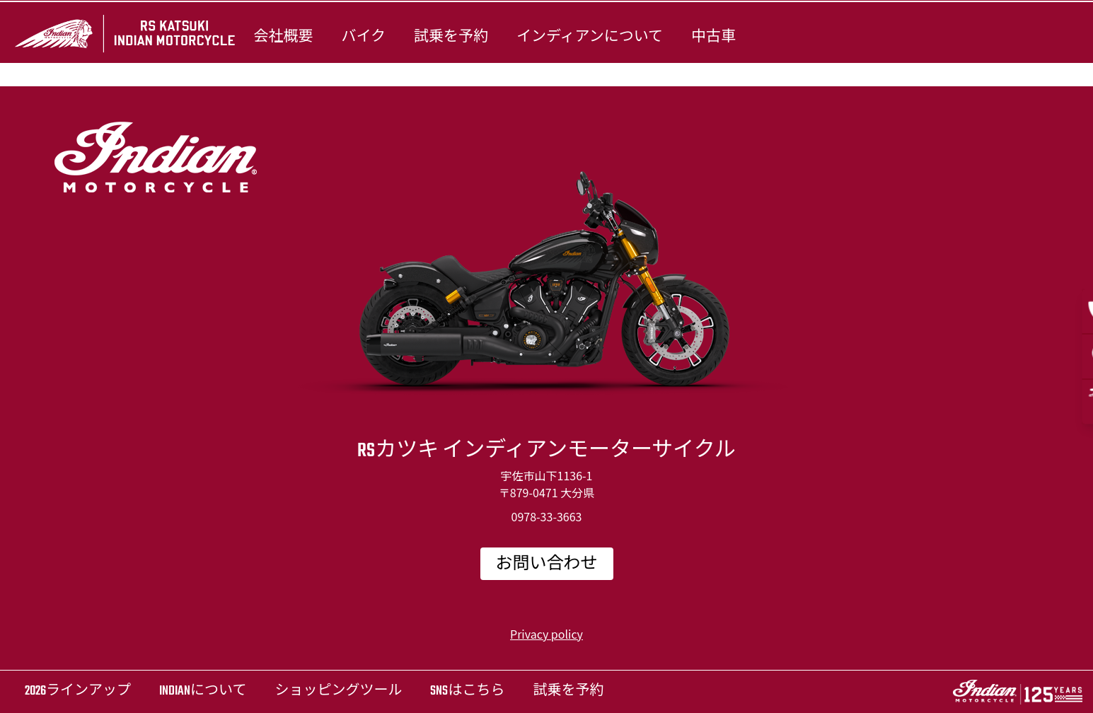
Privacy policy (546, 633)
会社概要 (283, 36)
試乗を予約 (451, 36)
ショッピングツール (338, 691)
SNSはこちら (467, 691)
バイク (363, 36)
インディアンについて (589, 36)
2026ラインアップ (78, 691)
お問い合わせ (547, 564)
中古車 (713, 36)
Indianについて (202, 691)
